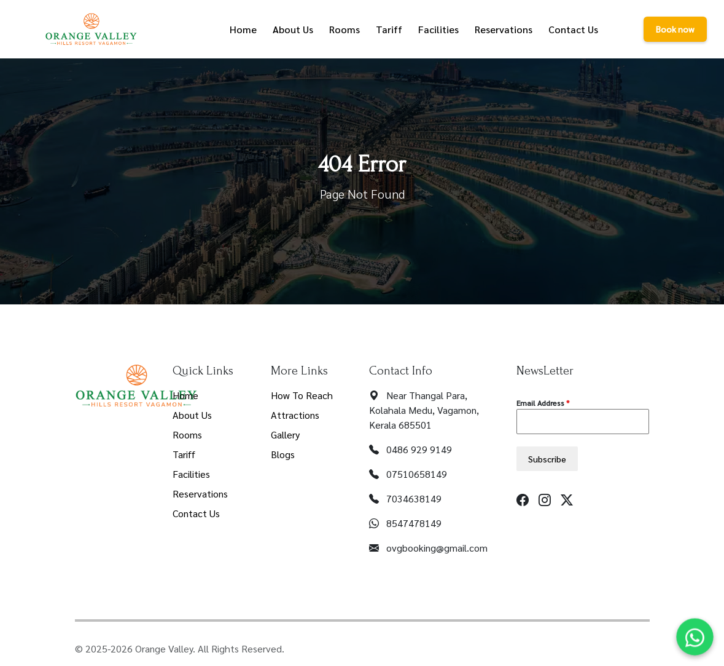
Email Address (542, 403)
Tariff (184, 454)
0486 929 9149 (419, 449)
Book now (675, 28)
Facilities (191, 473)
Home (185, 395)
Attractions (295, 414)
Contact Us (196, 513)
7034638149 (414, 498)
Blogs (283, 454)
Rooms (187, 434)
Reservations (200, 493)
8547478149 (414, 523)
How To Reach (302, 395)
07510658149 (416, 473)
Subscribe (547, 458)
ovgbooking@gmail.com (437, 547)
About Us (192, 414)
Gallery (285, 434)
